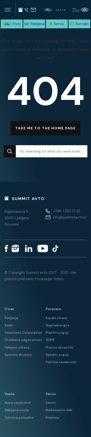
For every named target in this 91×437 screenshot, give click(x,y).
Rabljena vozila (17, 410)
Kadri (9, 325)
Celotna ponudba (19, 418)
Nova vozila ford (18, 403)
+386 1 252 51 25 (66, 211)
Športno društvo (18, 355)
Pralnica (52, 418)
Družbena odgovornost (23, 340)
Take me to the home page (45, 128)
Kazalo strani (56, 318)
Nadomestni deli (59, 410)
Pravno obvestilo (59, 347)
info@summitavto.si (69, 217)
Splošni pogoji (57, 355)
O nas (9, 309)
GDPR (50, 340)
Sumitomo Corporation (23, 333)
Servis (51, 394)
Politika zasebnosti (61, 362)
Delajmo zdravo (17, 347)
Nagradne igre (57, 325)
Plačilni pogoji (57, 333)
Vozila (9, 394)
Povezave (53, 309)
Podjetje (11, 318)
